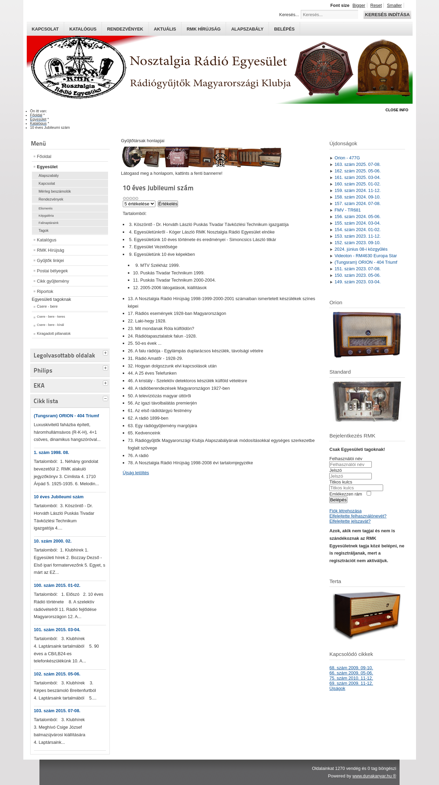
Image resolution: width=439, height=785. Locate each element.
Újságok (337, 688)
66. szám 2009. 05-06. (351, 672)
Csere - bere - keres (51, 316)
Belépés (284, 29)
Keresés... (289, 14)
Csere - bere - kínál (50, 325)
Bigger (359, 5)
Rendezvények (125, 29)
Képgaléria (46, 215)
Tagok (44, 230)
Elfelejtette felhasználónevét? (357, 516)
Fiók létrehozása (345, 510)
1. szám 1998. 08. (51, 452)
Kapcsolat (45, 29)
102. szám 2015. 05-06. (57, 673)
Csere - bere (47, 306)
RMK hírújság (204, 29)
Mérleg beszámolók (55, 191)
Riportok (45, 291)
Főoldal (44, 156)
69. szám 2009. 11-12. (351, 683)
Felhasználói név (345, 458)
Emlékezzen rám (345, 494)
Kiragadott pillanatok (54, 333)
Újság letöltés (136, 472)
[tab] (106, 352)
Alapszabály (247, 29)
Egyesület (47, 166)
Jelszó (335, 470)
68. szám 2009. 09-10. (351, 667)
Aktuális (165, 29)
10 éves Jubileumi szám (59, 496)
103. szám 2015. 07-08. (57, 710)
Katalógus (82, 29)
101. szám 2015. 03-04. (57, 629)
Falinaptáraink (49, 223)
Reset (376, 5)
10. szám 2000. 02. (53, 541)
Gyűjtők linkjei (50, 260)
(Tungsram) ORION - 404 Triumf (66, 415)
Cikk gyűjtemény (53, 281)
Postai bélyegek (52, 270)
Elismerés (46, 208)
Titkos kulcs (340, 482)
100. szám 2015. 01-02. (57, 585)
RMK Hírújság (50, 250)
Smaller (394, 5)
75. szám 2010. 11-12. (351, 678)
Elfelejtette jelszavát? (349, 521)
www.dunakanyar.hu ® (374, 775)
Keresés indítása (387, 14)
